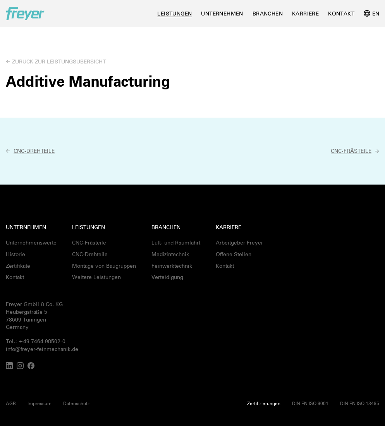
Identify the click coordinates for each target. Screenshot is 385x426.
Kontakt (341, 13)
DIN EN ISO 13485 (359, 403)
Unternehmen (222, 13)
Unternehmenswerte (31, 242)
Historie (15, 254)
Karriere (305, 13)
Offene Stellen (233, 254)
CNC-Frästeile (89, 242)
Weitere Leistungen (96, 277)
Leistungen (174, 13)
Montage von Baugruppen (104, 265)
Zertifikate (18, 265)
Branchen (268, 13)
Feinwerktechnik (171, 265)
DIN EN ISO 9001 (310, 403)
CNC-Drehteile (90, 254)
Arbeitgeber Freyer (239, 242)
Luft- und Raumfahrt (175, 242)
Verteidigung (167, 277)
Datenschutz (76, 403)
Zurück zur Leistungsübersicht (59, 61)
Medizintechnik (170, 254)
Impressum (40, 403)
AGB (11, 403)
